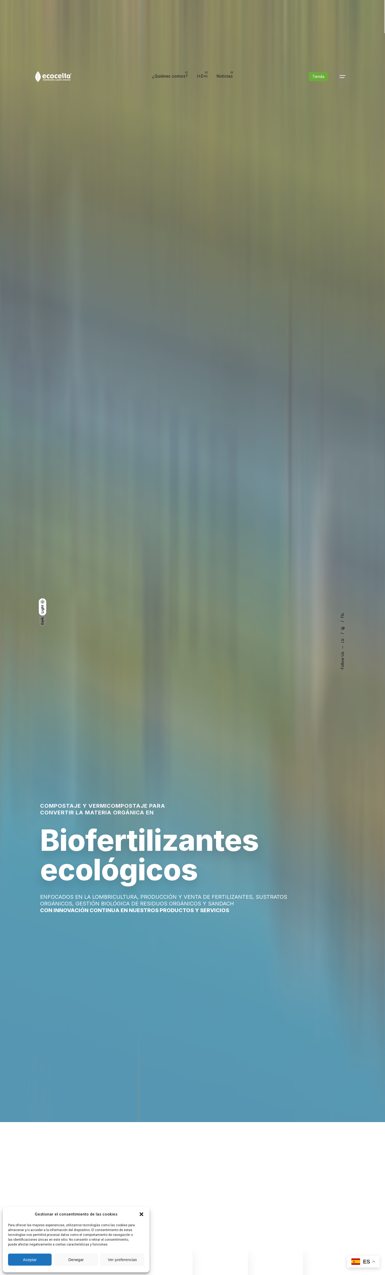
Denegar (76, 1259)
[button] (141, 1214)
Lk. (342, 640)
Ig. (342, 627)
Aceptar (30, 1259)
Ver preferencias (122, 1259)
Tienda (318, 76)
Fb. (342, 615)
